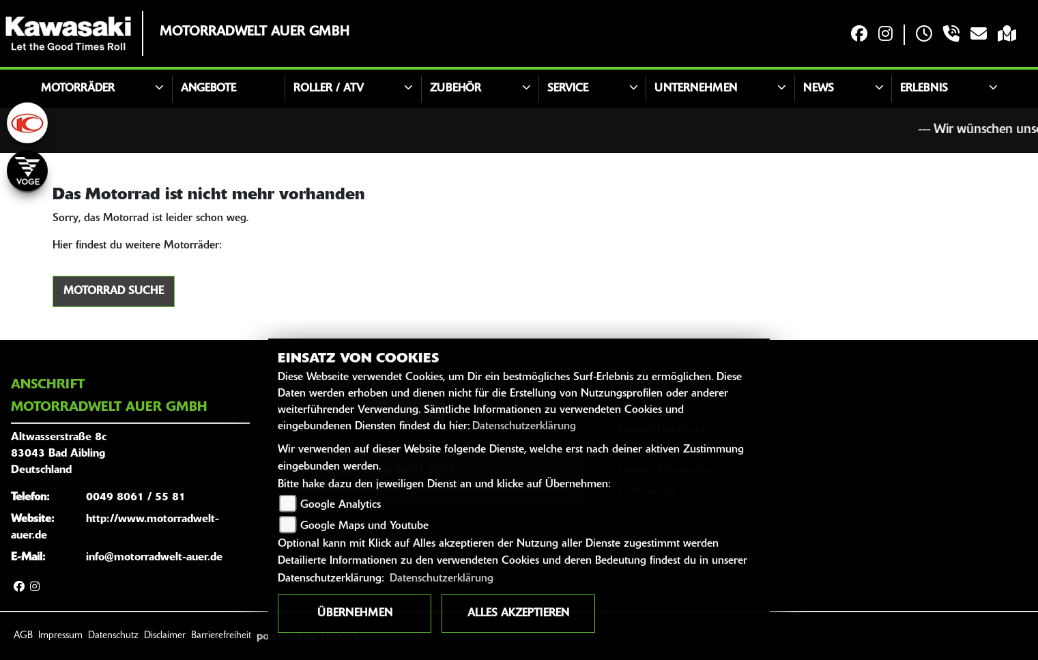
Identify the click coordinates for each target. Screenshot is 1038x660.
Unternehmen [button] (695, 88)
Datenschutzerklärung (524, 426)
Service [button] (567, 88)
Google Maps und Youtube (364, 526)
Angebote (208, 88)
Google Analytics (340, 505)
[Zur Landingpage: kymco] (27, 122)
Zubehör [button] (455, 88)
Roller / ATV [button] (328, 88)
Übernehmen (354, 613)
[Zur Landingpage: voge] (27, 170)
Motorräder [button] (78, 88)
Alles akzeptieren (518, 613)
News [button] (818, 88)
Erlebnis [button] (924, 88)
